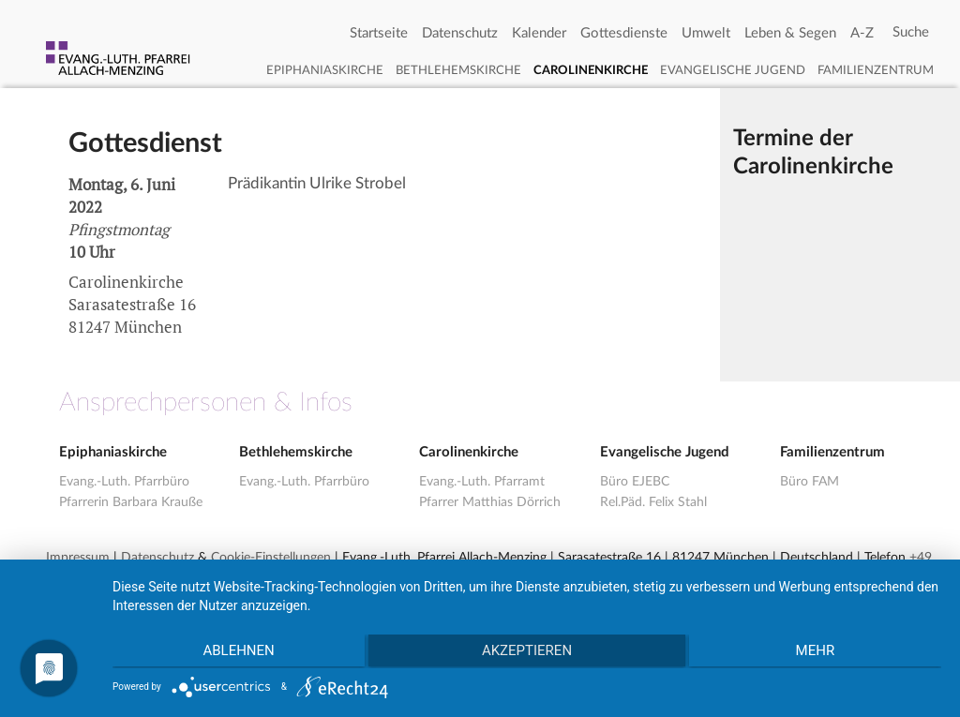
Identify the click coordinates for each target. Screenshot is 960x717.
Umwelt (706, 33)
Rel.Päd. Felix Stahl (653, 502)
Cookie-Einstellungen (271, 557)
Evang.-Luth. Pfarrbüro (124, 481)
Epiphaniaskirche (324, 71)
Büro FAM (809, 481)
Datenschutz (460, 33)
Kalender (539, 33)
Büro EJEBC (634, 481)
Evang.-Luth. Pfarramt (482, 481)
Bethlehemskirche (458, 71)
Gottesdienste (624, 33)
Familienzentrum (876, 71)
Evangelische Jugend (732, 71)
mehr (818, 652)
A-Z (862, 33)
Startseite (379, 33)
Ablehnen (235, 652)
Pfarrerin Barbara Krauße (130, 502)
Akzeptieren (527, 652)
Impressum (78, 557)
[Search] (911, 32)
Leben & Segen (790, 33)
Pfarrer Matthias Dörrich (490, 502)
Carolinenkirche (590, 71)
